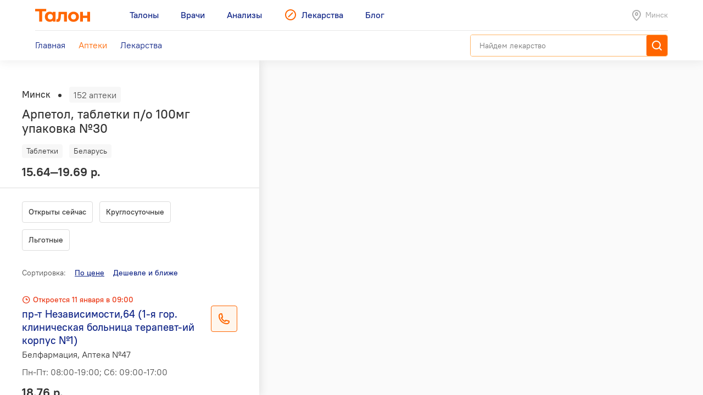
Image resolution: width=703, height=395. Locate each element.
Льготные (46, 240)
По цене (89, 273)
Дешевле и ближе (145, 273)
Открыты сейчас (57, 212)
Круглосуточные (135, 212)
